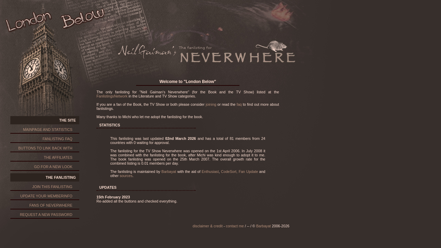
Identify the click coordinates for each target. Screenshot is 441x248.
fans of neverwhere (50, 205)
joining (211, 104)
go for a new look (53, 167)
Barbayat (169, 171)
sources (126, 176)
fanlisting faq (57, 139)
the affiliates (58, 157)
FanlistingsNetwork (111, 96)
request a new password (46, 215)
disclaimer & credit (208, 226)
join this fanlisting (52, 187)
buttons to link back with (45, 148)
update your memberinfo (46, 196)
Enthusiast (210, 171)
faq (239, 104)
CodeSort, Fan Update (239, 171)
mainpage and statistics (47, 129)
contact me (235, 226)
